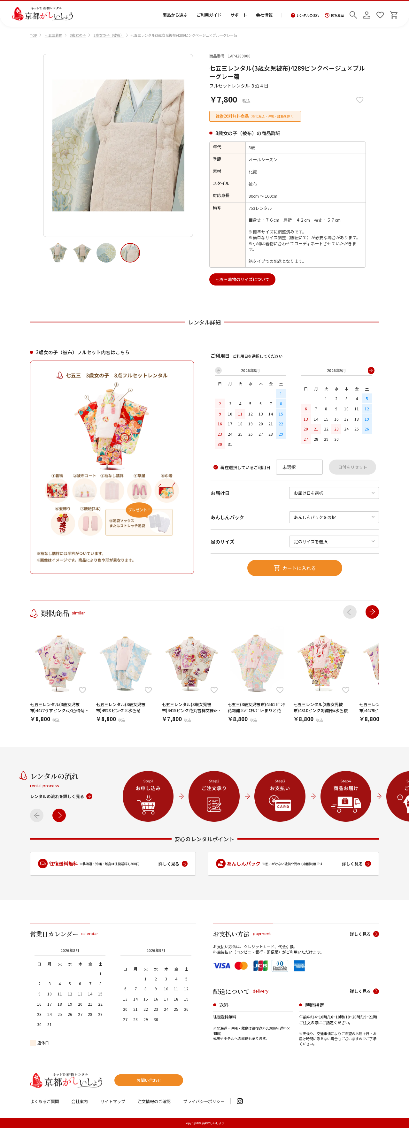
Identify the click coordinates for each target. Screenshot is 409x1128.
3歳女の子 (78, 35)
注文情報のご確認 (154, 1101)
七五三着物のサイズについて (242, 279)
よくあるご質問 (44, 1101)
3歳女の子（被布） (109, 35)
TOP (33, 35)
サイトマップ (112, 1101)
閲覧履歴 (334, 15)
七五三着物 (53, 35)
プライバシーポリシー (204, 1101)
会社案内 (79, 1101)
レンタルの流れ (305, 15)
